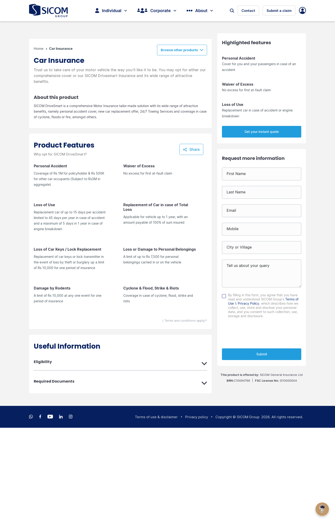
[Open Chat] (322, 509)
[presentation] (261, 332)
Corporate (156, 10)
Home (39, 144)
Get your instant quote (262, 132)
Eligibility (43, 456)
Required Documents (54, 475)
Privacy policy (196, 511)
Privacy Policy (248, 303)
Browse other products (179, 144)
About (200, 10)
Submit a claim (279, 11)
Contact (248, 11)
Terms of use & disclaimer (156, 511)
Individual (111, 10)
